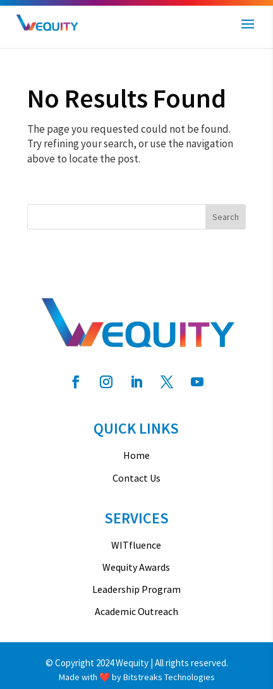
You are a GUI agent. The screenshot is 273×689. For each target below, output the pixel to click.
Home (136, 455)
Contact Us (136, 478)
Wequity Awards (136, 567)
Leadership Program (136, 589)
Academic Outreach (136, 612)
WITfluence (136, 545)
